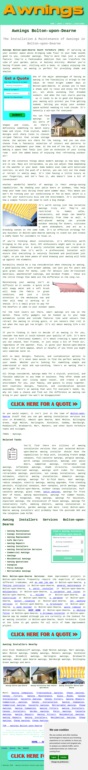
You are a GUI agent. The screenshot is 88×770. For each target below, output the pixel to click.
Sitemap (4, 748)
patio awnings (51, 492)
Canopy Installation (44, 702)
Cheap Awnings (75, 693)
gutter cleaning (24, 601)
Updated (26, 748)
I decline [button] (63, 757)
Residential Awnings (71, 714)
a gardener (56, 598)
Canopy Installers (14, 711)
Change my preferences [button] (59, 762)
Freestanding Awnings (50, 693)
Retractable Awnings (64, 705)
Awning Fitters (49, 708)
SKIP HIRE (34, 610)
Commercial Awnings (15, 702)
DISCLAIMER (79, 24)
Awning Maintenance (39, 696)
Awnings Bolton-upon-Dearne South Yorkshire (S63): (34, 50)
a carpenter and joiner (65, 592)
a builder (37, 595)
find (11, 650)
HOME (52, 24)
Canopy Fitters (12, 696)
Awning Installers (73, 708)
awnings (14, 662)
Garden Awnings (39, 711)
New (19, 748)
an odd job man (44, 582)
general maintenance (69, 585)
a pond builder (22, 607)
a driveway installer (52, 613)
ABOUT (59, 24)
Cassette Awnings (31, 699)
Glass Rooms (65, 696)
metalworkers (10, 592)
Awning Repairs (75, 699)
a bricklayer (55, 604)
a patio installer (41, 589)
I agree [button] (53, 757)
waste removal (72, 607)
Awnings (12, 748)
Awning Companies (22, 693)
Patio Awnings (62, 711)
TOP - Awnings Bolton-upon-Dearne (22, 726)
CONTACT (68, 24)
